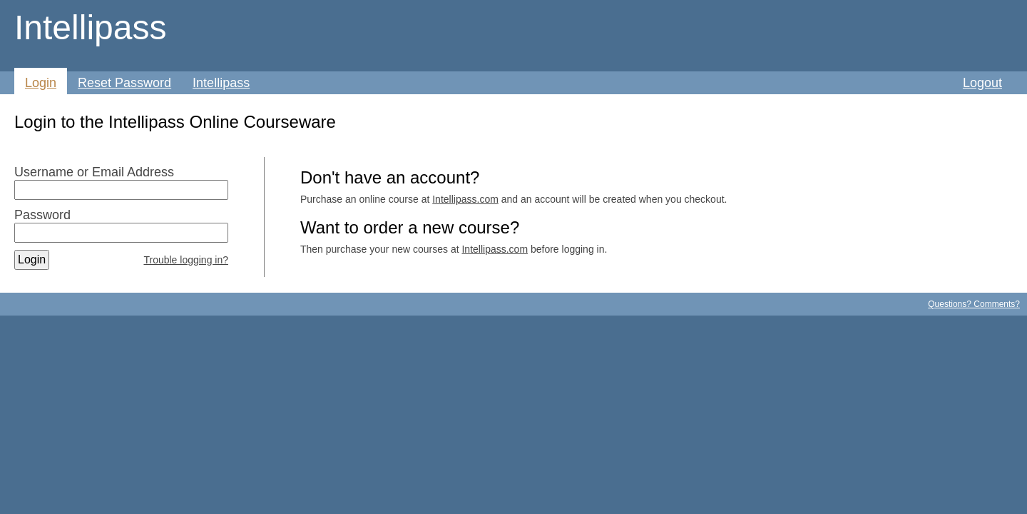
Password (42, 215)
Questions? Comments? (974, 304)
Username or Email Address (94, 172)
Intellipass (90, 27)
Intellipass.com (465, 199)
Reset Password (124, 83)
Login (40, 83)
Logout (982, 83)
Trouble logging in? (185, 260)
